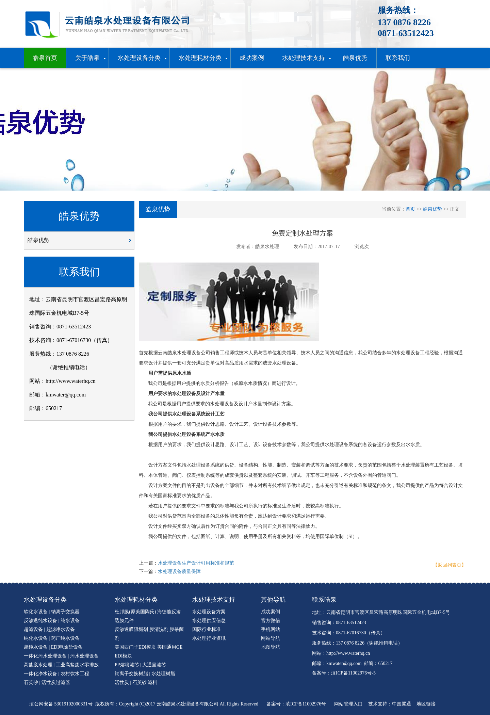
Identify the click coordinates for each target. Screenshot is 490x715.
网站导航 (270, 638)
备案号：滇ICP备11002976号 (296, 703)
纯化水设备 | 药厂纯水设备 (52, 638)
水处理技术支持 (213, 599)
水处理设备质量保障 (179, 571)
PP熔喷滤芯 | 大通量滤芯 (140, 664)
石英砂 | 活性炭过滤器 (47, 682)
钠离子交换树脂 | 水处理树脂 (145, 673)
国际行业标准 (206, 629)
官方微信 (270, 620)
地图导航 (270, 647)
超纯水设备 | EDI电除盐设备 (53, 647)
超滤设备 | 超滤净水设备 (49, 629)
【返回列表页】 (449, 565)
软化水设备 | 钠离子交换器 (52, 611)
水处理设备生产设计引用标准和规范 (196, 563)
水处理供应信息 (209, 620)
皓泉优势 (81, 242)
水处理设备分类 (45, 599)
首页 (410, 209)
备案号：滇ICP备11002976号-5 (344, 673)
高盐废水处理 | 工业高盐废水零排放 (61, 664)
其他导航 (273, 599)
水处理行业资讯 (209, 638)
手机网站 (270, 629)
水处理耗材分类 (136, 599)
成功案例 (270, 611)
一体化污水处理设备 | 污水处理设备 (61, 656)
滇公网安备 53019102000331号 (61, 703)
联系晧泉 (324, 599)
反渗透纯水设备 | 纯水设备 (52, 620)
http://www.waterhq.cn (348, 653)
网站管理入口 (348, 703)
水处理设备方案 (209, 611)
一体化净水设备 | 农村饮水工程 (56, 673)
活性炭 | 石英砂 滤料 (136, 682)
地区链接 (426, 703)
